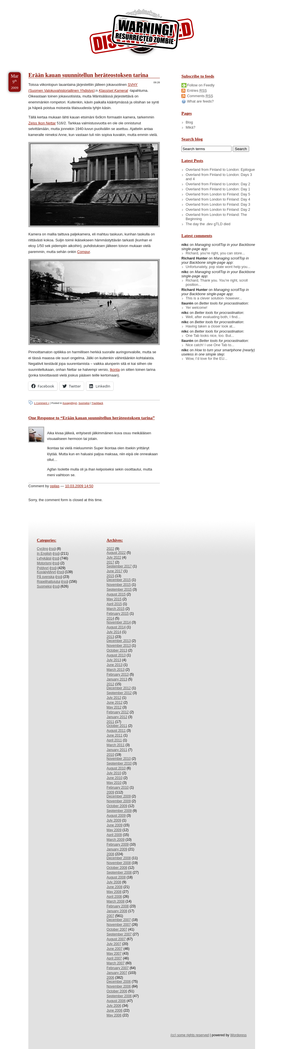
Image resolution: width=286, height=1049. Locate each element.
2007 (110, 916)
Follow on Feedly (201, 85)
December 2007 (119, 920)
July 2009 (114, 820)
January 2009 (117, 849)
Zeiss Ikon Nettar (42, 123)
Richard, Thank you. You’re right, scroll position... (217, 282)
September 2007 (119, 934)
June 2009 (114, 825)
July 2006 (114, 1006)
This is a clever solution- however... (214, 298)
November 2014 (119, 622)
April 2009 (114, 835)
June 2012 (114, 703)
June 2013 (114, 665)
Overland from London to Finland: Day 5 (218, 194)
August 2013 (116, 655)
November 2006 (119, 986)
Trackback (97, 403)
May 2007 (114, 954)
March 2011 (115, 745)
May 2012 (114, 707)
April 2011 (114, 740)
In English (44, 554)
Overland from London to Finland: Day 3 (218, 204)
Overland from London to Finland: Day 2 (218, 209)
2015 (110, 576)
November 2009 (119, 801)
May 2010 (114, 783)
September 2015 (119, 589)
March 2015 (115, 609)
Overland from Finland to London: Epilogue (220, 169)
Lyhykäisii (44, 558)
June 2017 (114, 571)
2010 (110, 755)
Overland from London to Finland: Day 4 (218, 199)
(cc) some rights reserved (190, 1035)
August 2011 (116, 731)
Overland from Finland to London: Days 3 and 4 (219, 177)
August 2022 (116, 553)
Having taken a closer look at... (210, 326)
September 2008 (119, 872)
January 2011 (117, 750)
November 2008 (119, 863)
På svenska (45, 577)
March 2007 (115, 963)
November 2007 (119, 925)
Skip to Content (22, 2)
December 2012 (119, 688)
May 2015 (114, 599)
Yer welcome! (196, 307)
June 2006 (114, 1010)
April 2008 (114, 897)
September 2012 (119, 693)
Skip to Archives (63, 2)
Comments (200, 96)
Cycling (42, 549)
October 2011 (117, 726)
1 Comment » (41, 403)
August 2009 (116, 816)
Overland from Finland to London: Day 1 (218, 189)
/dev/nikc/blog (141, 33)
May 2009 (114, 830)
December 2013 (119, 641)
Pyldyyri (43, 568)
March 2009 (115, 840)
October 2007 (117, 929)
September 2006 (119, 996)
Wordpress (238, 1035)
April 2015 (114, 604)
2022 (110, 549)
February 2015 (118, 614)
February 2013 (118, 674)
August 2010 (116, 768)
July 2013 (114, 660)
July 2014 (114, 632)
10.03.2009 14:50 (79, 486)
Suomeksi (84, 403)
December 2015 (119, 580)
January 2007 (117, 973)
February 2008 (118, 906)
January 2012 (117, 717)
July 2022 (114, 557)
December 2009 (119, 796)
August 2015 (116, 594)
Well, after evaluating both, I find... (213, 317)
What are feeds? (200, 101)
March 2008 (115, 901)
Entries (197, 90)
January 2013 (117, 679)
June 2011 (114, 735)
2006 (110, 978)
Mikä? (190, 127)
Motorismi (44, 563)
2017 (110, 562)
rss (52, 549)
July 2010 (114, 773)
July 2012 (114, 698)
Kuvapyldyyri (70, 403)
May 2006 (114, 1015)
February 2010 (118, 788)
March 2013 (115, 670)
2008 (110, 854)
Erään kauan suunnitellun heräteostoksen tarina (88, 75)
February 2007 (118, 968)
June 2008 (114, 887)
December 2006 (119, 982)
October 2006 (117, 991)
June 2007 (114, 949)
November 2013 (119, 646)
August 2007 (116, 939)
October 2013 (117, 650)
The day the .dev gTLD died (208, 224)
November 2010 (119, 759)
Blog (189, 122)
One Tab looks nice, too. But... (210, 335)
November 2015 (119, 585)
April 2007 (114, 958)
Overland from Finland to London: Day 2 (218, 184)
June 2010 (114, 778)
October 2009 (117, 806)
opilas (54, 486)
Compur (83, 252)
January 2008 (117, 911)
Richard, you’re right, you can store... (215, 253)
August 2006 (116, 1001)
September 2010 (119, 763)
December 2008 (119, 858)
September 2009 (119, 811)
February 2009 (118, 844)
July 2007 (114, 944)
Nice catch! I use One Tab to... (210, 345)
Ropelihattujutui (48, 582)
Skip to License (104, 2)
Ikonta (115, 369)
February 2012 (118, 712)
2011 (110, 722)
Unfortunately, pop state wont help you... (218, 267)
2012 (110, 684)
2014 (110, 618)
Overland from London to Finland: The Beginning (216, 216)
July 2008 (114, 882)
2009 (110, 792)
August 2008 (116, 877)
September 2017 (119, 566)
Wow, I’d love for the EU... (206, 358)
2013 (110, 637)
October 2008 (117, 868)
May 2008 (114, 892)
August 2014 (116, 627)
